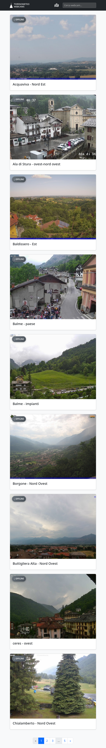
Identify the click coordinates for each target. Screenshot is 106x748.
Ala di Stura (36, 164)
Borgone (30, 483)
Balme (24, 324)
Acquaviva (29, 84)
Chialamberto (34, 723)
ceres (23, 643)
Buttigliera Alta (35, 563)
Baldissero (25, 244)
